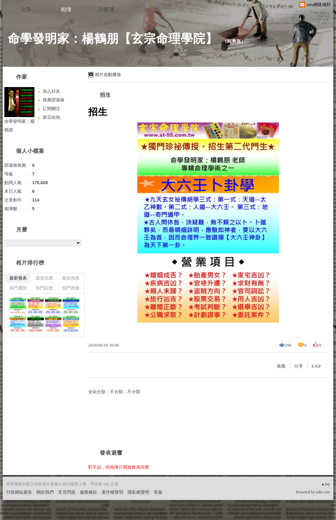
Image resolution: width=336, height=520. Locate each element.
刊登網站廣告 (19, 492)
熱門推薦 (70, 288)
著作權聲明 (112, 492)
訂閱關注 (51, 108)
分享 (298, 366)
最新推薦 (70, 278)
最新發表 (18, 278)
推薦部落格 (53, 99)
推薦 (281, 366)
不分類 (116, 391)
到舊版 (234, 41)
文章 (26, 9)
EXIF (316, 366)
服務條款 (88, 492)
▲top (325, 484)
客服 (158, 492)
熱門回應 (44, 288)
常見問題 (66, 492)
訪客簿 (106, 9)
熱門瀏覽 (18, 288)
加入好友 (51, 91)
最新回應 (44, 278)
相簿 (66, 9)
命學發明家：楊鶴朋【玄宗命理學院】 (113, 38)
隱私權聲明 (138, 492)
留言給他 (51, 117)
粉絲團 (12, 514)
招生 (105, 95)
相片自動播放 (108, 74)
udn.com (323, 492)
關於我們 (45, 492)
